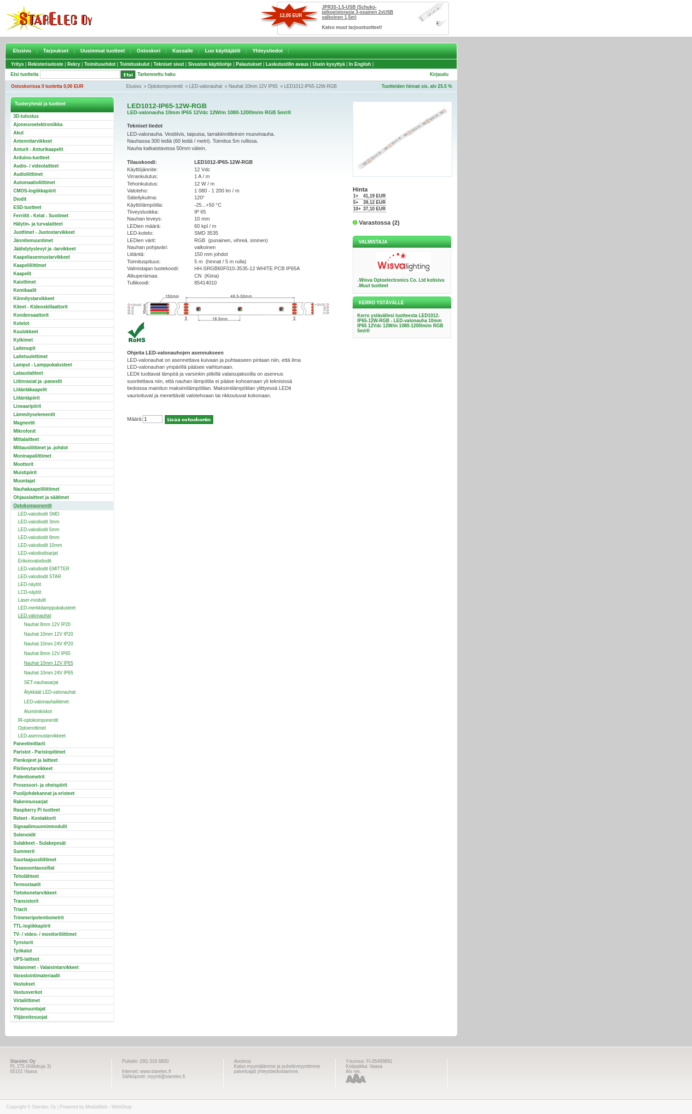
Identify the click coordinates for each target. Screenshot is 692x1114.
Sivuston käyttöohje (210, 64)
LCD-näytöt (29, 592)
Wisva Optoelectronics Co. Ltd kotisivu (402, 280)
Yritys (17, 64)
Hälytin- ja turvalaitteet (38, 223)
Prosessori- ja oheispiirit (40, 785)
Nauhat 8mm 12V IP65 (47, 653)
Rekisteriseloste (46, 64)
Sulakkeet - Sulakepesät (39, 843)
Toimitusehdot (100, 64)
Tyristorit (23, 942)
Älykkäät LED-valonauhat (50, 692)
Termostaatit (27, 884)
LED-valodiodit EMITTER (44, 568)
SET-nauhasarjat (41, 682)
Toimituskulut (135, 64)
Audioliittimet (28, 174)
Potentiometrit (29, 776)
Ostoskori (148, 50)
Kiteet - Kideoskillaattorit (40, 306)
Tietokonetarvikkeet (35, 892)
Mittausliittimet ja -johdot (40, 447)
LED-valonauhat (205, 86)
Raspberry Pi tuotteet (36, 809)
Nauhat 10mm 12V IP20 (48, 634)
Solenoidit (24, 834)
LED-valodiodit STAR (39, 576)
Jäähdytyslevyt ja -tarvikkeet (44, 248)
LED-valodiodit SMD (38, 513)
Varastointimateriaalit (36, 975)
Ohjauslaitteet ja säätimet (41, 497)
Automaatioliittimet (34, 182)
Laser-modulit (32, 600)
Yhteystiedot (267, 50)
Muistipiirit (25, 472)
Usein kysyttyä (329, 64)
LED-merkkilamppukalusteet (47, 607)
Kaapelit (22, 273)
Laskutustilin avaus (287, 64)
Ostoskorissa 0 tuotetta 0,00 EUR (47, 86)
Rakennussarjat (30, 801)
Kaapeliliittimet (29, 265)
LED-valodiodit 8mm (38, 537)
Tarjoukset (56, 50)
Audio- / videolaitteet (35, 165)
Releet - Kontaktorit (34, 818)
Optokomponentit (165, 86)
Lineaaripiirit (27, 406)
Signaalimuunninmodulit (40, 826)
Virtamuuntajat (29, 1008)
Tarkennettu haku (157, 74)
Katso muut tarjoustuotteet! (352, 27)
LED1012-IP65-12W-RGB (310, 86)
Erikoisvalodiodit (34, 560)
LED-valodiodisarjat (38, 553)
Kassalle (182, 50)
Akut (18, 132)
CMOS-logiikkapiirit (34, 190)
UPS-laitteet (26, 959)
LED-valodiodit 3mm (38, 521)
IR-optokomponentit (38, 720)
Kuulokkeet (25, 331)
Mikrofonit (24, 431)
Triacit (20, 909)
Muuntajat (24, 480)
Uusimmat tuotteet (103, 50)
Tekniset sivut (169, 64)
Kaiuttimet (24, 281)
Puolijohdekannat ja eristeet (44, 793)
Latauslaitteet (28, 373)
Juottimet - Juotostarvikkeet (44, 232)
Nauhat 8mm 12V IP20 (47, 624)
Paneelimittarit (29, 743)
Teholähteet (26, 876)
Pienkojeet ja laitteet (35, 760)
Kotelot (21, 323)
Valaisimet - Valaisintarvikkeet (46, 967)
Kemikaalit (24, 290)
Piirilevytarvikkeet (32, 768)
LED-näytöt (29, 584)
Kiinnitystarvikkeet (33, 298)
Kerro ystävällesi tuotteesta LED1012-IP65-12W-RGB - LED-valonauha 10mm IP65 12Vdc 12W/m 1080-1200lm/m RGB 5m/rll (400, 323)
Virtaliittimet (26, 1000)
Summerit (24, 851)
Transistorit (25, 901)
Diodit (19, 199)
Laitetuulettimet (30, 356)
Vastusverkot (27, 992)
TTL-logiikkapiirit (32, 925)
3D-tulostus (26, 116)
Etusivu (22, 50)
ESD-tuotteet (27, 207)
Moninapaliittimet (32, 455)
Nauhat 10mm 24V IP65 (48, 672)
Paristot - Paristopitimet (39, 751)
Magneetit (24, 422)
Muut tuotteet (373, 285)
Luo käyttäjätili (222, 50)
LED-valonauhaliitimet (46, 701)
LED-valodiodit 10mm (40, 545)
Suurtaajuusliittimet (34, 859)
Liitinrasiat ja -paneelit (37, 381)
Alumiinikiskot (38, 711)
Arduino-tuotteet (31, 157)
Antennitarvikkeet (32, 141)
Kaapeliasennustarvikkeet (41, 257)
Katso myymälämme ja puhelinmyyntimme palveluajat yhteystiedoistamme (277, 1069)
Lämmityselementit (34, 414)
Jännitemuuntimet (33, 240)
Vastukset (24, 983)
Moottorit (23, 464)
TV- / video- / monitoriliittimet (44, 934)
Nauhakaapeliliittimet (36, 489)
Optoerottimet (32, 728)
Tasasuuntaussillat (33, 867)
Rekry (73, 64)
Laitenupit (24, 348)
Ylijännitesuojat (30, 1017)
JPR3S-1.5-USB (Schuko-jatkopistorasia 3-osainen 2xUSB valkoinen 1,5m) (357, 12)
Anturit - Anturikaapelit (38, 149)
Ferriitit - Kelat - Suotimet (40, 215)
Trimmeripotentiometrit (38, 917)
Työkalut (22, 950)
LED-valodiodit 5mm (38, 529)
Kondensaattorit (31, 315)
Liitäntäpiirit (26, 397)
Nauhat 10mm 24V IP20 (48, 643)
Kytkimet (23, 339)
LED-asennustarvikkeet (41, 735)
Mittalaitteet (26, 439)
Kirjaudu (439, 74)
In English (360, 64)
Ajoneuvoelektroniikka (38, 124)
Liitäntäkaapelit (30, 389)
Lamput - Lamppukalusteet (42, 364)
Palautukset (249, 64)
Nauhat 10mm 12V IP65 (253, 86)
